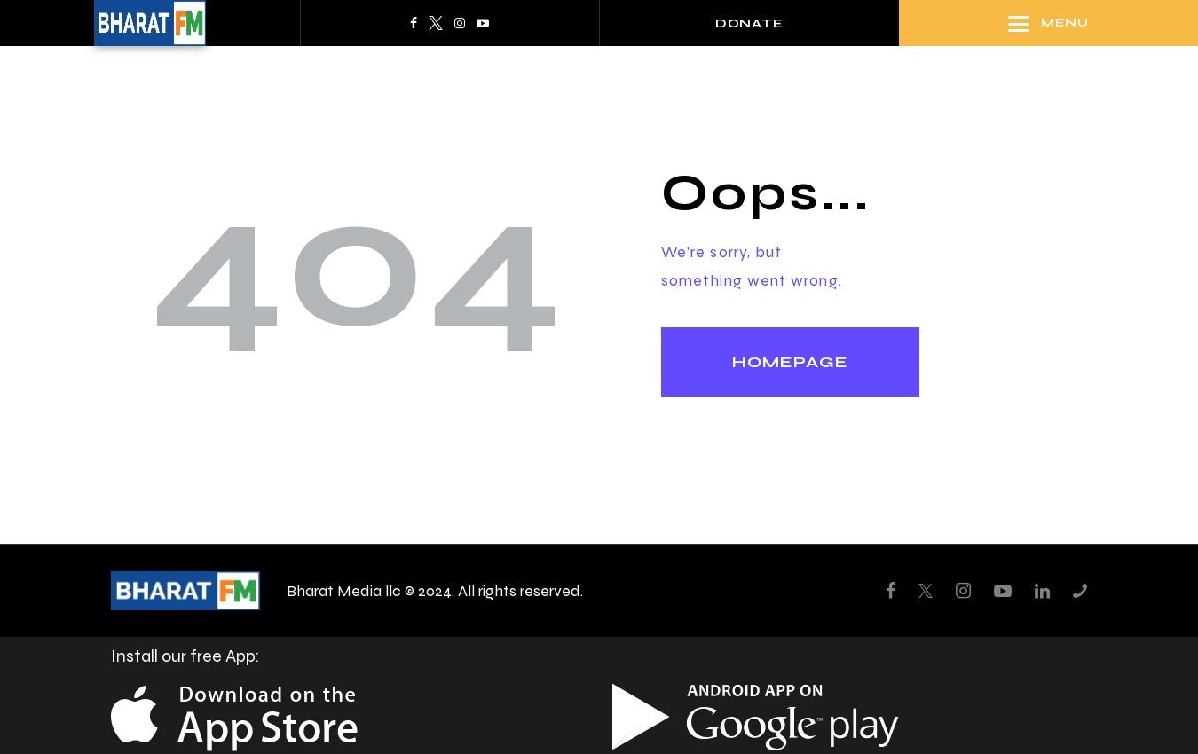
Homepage (790, 362)
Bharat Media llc (344, 590)
